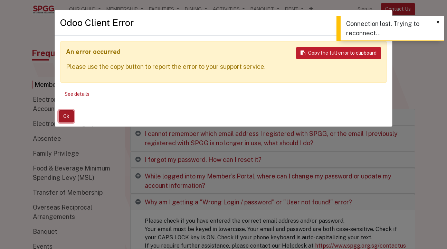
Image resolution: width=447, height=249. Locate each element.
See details (77, 94)
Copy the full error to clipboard (339, 53)
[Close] (438, 22)
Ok (66, 116)
